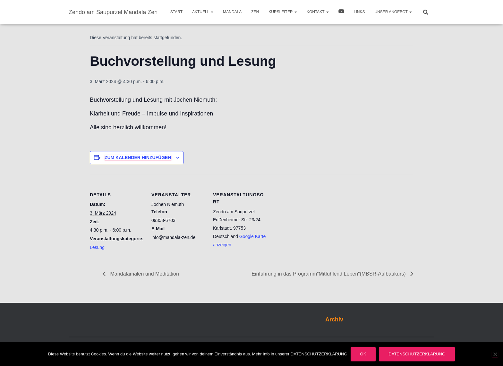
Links (359, 12)
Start (176, 12)
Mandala (232, 12)
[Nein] (495, 354)
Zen (255, 12)
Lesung (97, 247)
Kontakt (318, 12)
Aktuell (202, 12)
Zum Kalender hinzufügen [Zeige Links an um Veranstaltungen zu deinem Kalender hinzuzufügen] (138, 157)
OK (363, 354)
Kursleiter (283, 12)
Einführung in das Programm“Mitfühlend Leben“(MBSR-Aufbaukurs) (329, 274)
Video (341, 12)
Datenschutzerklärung (416, 354)
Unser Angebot (393, 12)
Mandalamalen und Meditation (144, 274)
